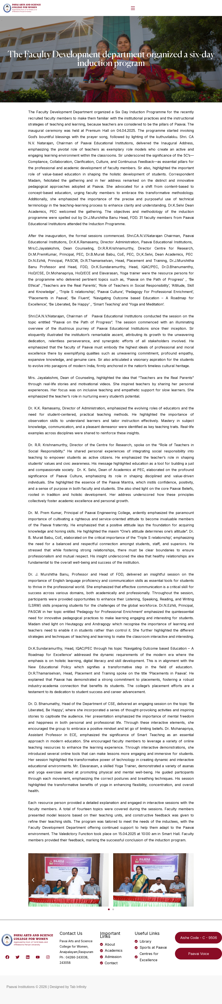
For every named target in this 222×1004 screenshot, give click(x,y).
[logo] (22, 7)
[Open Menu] (133, 8)
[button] (33, 880)
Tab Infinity (78, 987)
